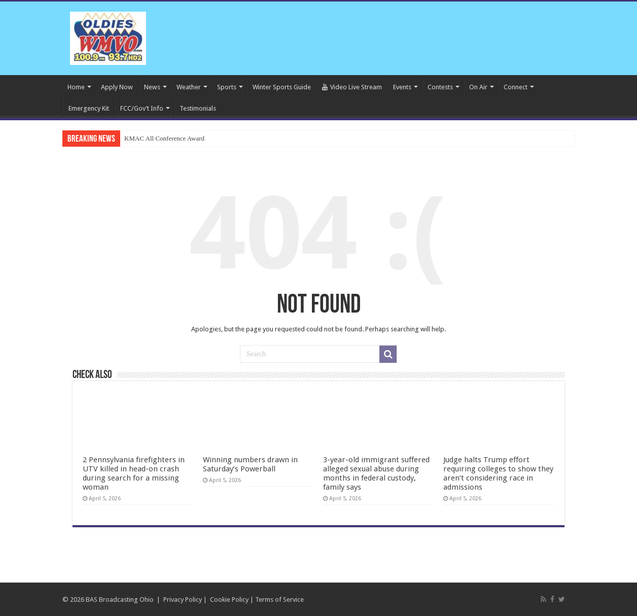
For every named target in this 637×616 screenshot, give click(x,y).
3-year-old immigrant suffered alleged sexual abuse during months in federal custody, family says (376, 473)
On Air (478, 87)
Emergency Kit (88, 108)
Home (76, 87)
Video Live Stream (352, 87)
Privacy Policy (182, 599)
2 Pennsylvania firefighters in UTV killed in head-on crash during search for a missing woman (134, 473)
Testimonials (198, 108)
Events (402, 87)
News (152, 87)
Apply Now (117, 87)
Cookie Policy (229, 599)
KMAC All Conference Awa (161, 138)
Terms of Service (279, 599)
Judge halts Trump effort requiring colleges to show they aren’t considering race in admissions (498, 473)
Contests (440, 87)
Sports (226, 87)
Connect (515, 87)
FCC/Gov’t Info (141, 108)
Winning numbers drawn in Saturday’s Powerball (250, 464)
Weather (188, 87)
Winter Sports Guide (282, 87)
